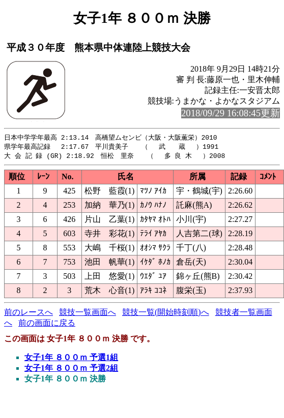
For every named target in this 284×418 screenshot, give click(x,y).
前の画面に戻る (46, 324)
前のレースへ (28, 313)
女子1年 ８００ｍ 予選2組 (71, 369)
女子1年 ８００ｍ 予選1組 (71, 359)
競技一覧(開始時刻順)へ (165, 313)
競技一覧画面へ (87, 313)
